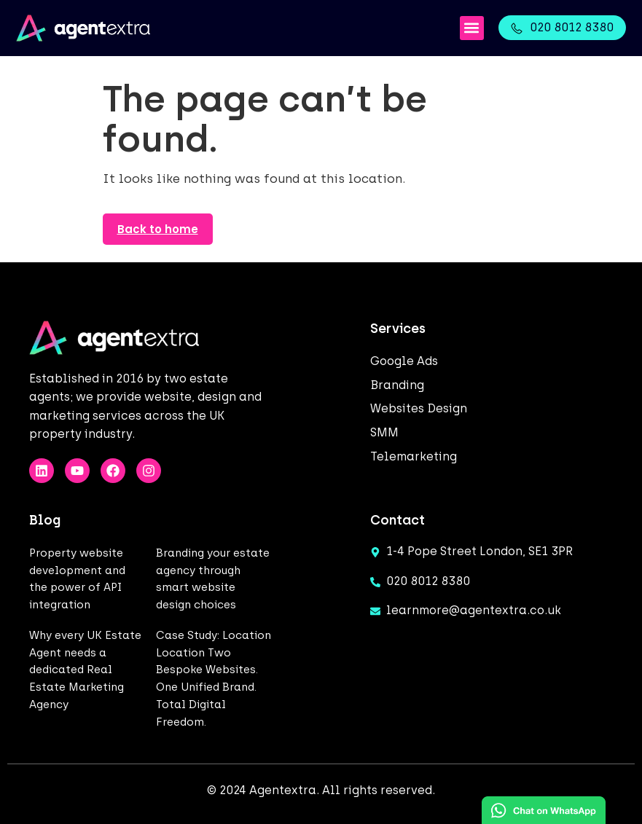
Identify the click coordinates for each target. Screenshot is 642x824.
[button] (472, 28)
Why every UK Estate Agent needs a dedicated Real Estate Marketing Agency (85, 670)
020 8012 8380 (572, 27)
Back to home (157, 229)
